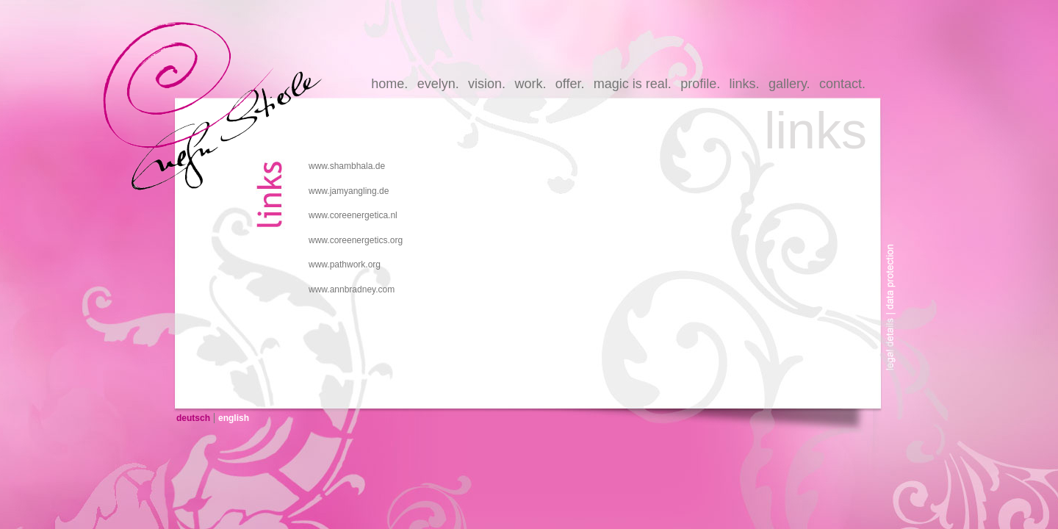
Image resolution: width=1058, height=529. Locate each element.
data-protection (894, 266)
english (233, 418)
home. (389, 83)
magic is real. (633, 83)
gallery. (789, 83)
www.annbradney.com (352, 289)
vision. (486, 83)
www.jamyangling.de (349, 191)
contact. (842, 83)
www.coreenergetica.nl (353, 215)
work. (530, 83)
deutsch (193, 418)
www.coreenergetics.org (356, 240)
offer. (570, 83)
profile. (700, 83)
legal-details (894, 347)
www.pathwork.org (345, 264)
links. (745, 83)
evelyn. (438, 83)
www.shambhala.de (347, 166)
